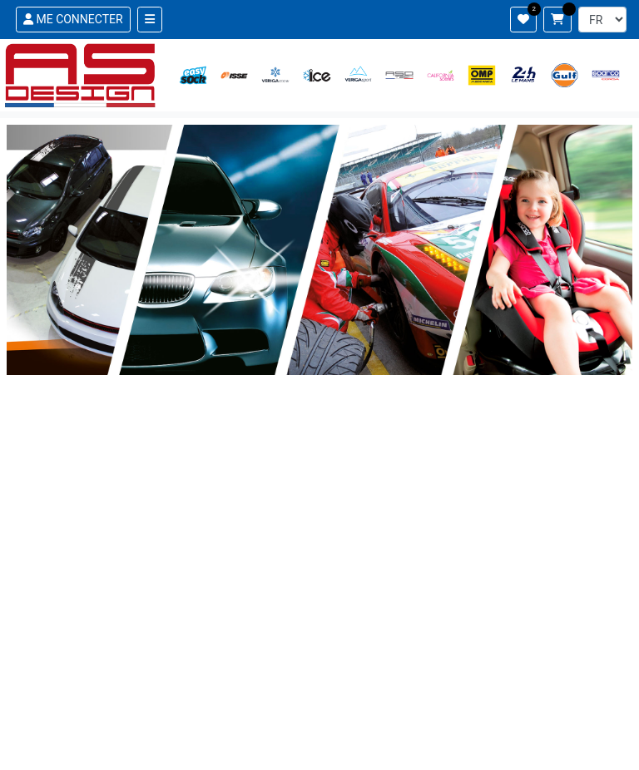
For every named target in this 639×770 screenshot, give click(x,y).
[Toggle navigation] (149, 19)
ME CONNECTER (73, 19)
